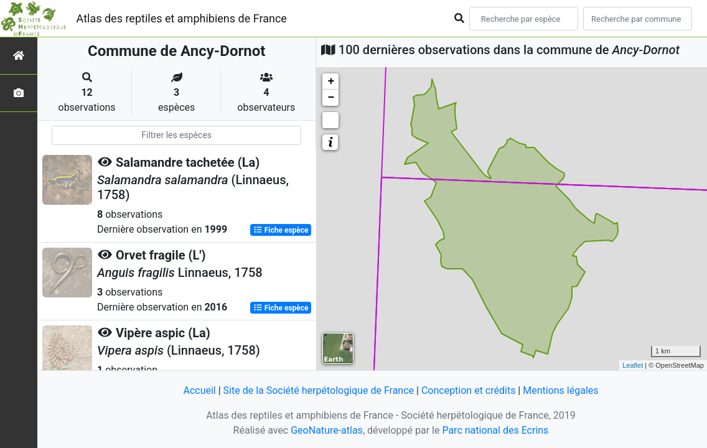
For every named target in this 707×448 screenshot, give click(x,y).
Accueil (199, 390)
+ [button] (330, 81)
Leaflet (632, 365)
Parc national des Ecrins (495, 430)
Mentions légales (560, 390)
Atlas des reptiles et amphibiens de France (182, 18)
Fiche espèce (281, 230)
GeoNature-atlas (327, 430)
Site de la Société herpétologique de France (318, 390)
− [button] (330, 97)
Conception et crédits (468, 390)
